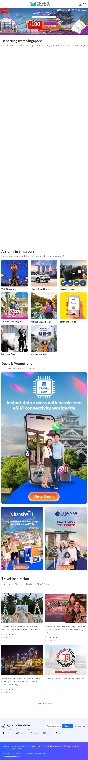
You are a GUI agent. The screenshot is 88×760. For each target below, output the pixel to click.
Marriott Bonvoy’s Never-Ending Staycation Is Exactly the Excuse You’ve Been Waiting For (65, 629)
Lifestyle (6, 584)
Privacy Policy (18, 749)
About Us (6, 746)
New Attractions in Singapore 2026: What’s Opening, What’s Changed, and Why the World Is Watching (20, 681)
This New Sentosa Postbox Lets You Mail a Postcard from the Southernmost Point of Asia (21, 628)
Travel (18, 584)
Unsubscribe (80, 726)
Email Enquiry (31, 746)
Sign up (67, 726)
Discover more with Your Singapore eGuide (64, 678)
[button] (84, 21)
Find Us (40, 746)
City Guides (43, 584)
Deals (29, 584)
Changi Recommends (44, 703)
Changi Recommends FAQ (54, 746)
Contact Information (17, 746)
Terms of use (7, 749)
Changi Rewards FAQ (73, 746)
